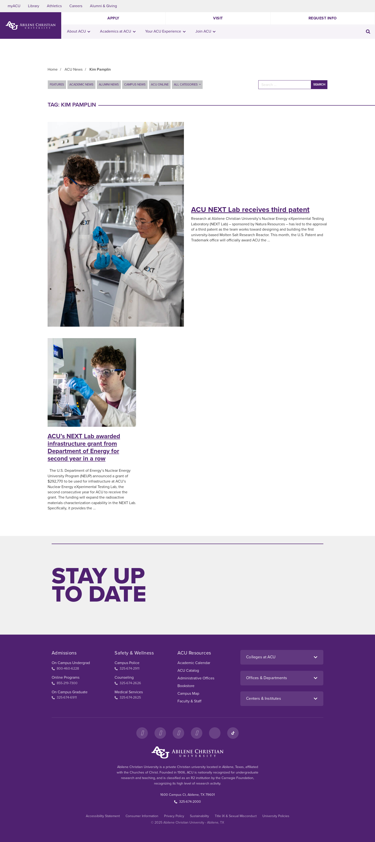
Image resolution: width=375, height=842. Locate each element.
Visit (218, 18)
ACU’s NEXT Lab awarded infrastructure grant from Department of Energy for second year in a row (84, 447)
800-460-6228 (65, 668)
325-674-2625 (128, 697)
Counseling (124, 677)
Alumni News (109, 84)
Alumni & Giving (103, 6)
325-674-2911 (127, 668)
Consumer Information (142, 816)
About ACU (78, 31)
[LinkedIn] (215, 733)
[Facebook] (142, 733)
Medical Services (129, 692)
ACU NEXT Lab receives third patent (250, 209)
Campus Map (188, 693)
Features (57, 84)
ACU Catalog (188, 670)
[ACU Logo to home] (30, 25)
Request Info (323, 18)
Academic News (81, 84)
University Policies (275, 816)
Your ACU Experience (165, 31)
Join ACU (205, 31)
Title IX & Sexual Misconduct (236, 816)
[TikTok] (233, 733)
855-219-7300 (64, 683)
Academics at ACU (118, 31)
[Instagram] (160, 733)
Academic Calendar (193, 662)
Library (33, 6)
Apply (113, 18)
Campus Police (127, 662)
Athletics (54, 6)
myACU (14, 6)
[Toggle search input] (368, 31)
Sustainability (199, 816)
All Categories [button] (186, 84)
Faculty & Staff (189, 701)
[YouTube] (196, 733)
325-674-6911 (64, 697)
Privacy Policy (174, 816)
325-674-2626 (128, 683)
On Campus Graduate (70, 692)
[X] (178, 733)
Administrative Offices (195, 678)
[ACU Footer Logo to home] (187, 752)
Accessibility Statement (103, 816)
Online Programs (65, 677)
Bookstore (185, 685)
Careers (75, 6)
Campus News (135, 84)
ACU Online (160, 84)
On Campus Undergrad (71, 662)
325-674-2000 (187, 802)
